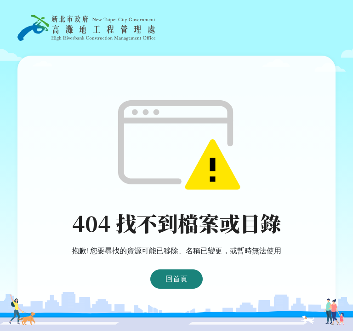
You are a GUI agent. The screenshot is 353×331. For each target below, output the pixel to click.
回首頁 (176, 279)
